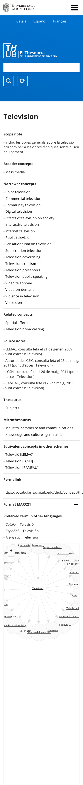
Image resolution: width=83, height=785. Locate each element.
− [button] (11, 559)
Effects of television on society (29, 218)
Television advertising (22, 257)
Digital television (18, 211)
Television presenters (22, 270)
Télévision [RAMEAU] (21, 467)
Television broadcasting (24, 329)
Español (39, 21)
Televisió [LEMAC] (19, 454)
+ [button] (11, 550)
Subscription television (23, 250)
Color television (18, 192)
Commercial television (23, 198)
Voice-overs (14, 302)
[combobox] (41, 67)
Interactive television (22, 224)
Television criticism (20, 263)
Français (60, 21)
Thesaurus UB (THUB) (30, 50)
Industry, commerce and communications (39, 428)
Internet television (20, 231)
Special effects (17, 322)
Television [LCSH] (19, 461)
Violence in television (22, 296)
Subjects (12, 407)
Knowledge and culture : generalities (34, 434)
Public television (18, 237)
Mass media (15, 172)
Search (8, 81)
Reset (22, 81)
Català (21, 21)
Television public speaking (26, 276)
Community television (23, 205)
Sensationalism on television (28, 244)
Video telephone (18, 283)
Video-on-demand (20, 289)
